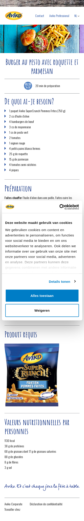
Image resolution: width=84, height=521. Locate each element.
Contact (39, 15)
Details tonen (59, 281)
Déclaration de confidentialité (46, 504)
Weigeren (42, 310)
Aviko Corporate (13, 504)
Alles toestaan (42, 296)
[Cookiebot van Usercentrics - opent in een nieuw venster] (60, 207)
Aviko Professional (59, 15)
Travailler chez (12, 509)
